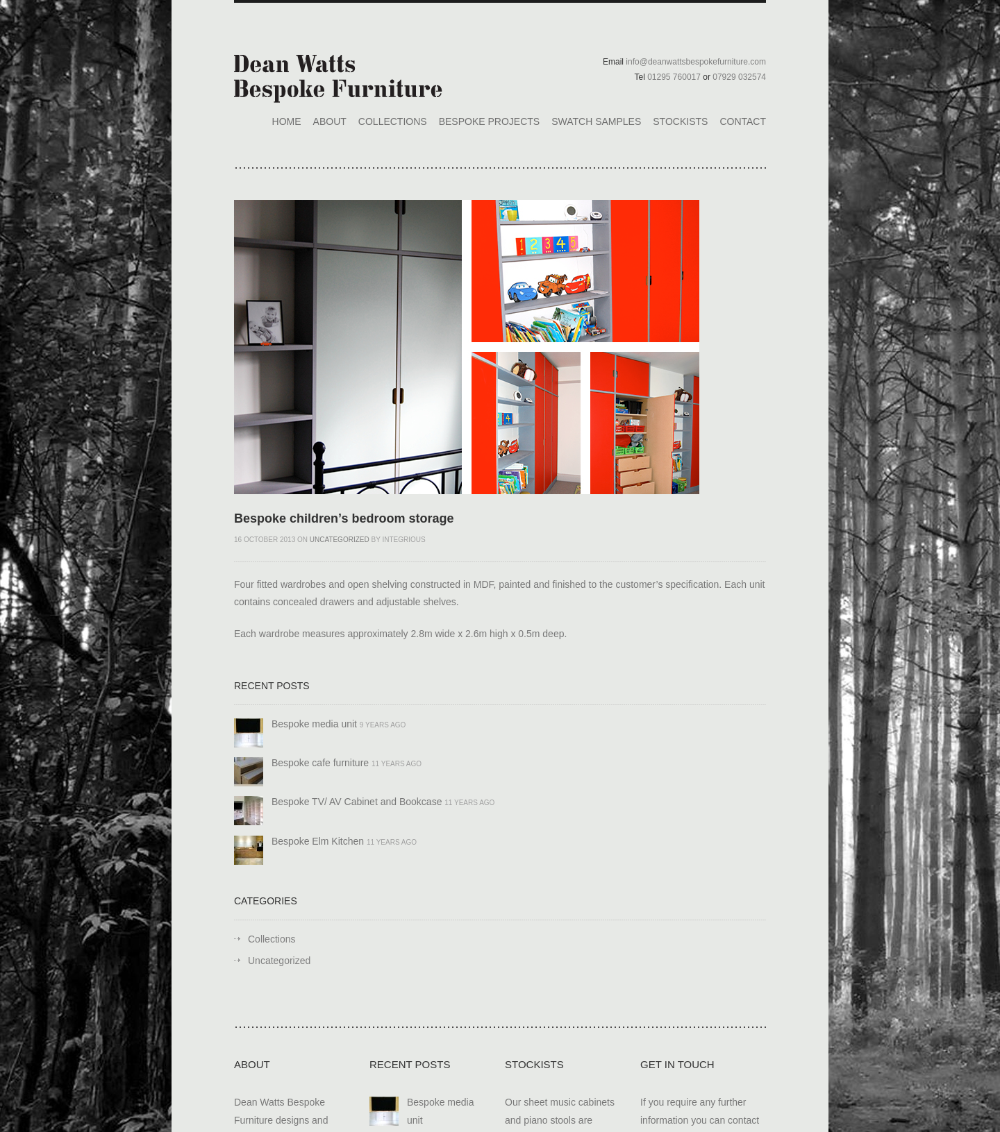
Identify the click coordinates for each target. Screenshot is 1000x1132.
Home (286, 121)
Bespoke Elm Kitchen (318, 841)
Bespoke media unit (314, 723)
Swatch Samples (596, 121)
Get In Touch (677, 1064)
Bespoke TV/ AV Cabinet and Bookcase (357, 801)
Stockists (680, 121)
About (330, 121)
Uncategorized (339, 539)
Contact (742, 121)
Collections (392, 121)
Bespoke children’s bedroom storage (343, 518)
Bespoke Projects (489, 121)
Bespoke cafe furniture (320, 762)
